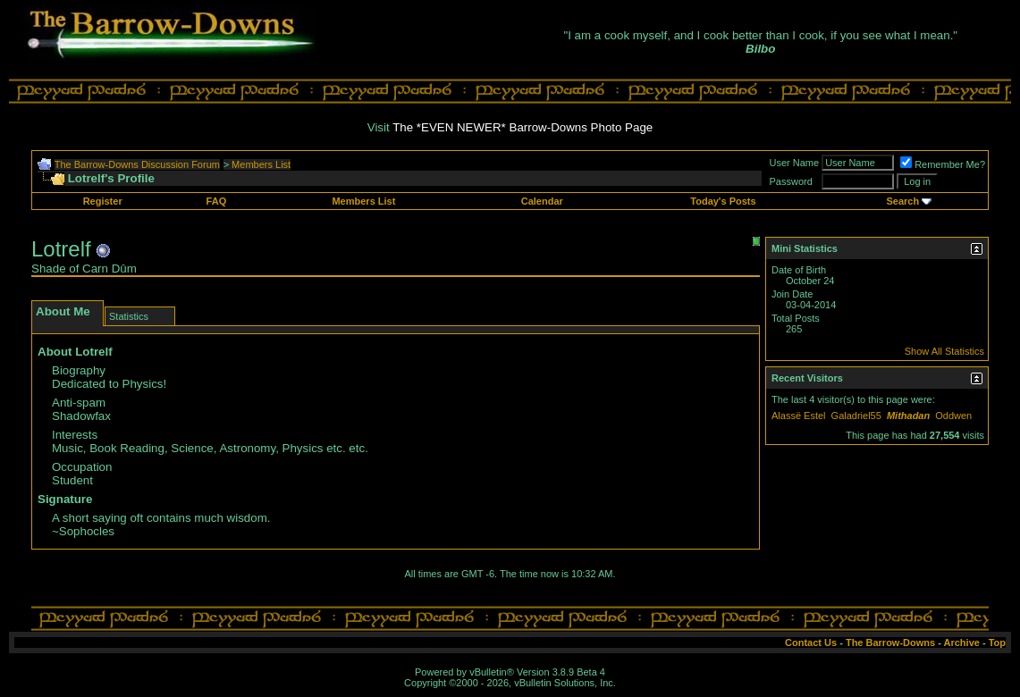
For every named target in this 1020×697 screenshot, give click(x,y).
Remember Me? (942, 164)
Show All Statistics (944, 351)
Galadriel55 (856, 415)
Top (997, 642)
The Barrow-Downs (890, 642)
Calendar (542, 201)
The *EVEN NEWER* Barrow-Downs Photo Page (522, 127)
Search (902, 201)
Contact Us (811, 642)
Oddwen (953, 415)
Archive (962, 642)
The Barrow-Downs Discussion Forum (137, 164)
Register (102, 201)
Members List (261, 164)
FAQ (217, 201)
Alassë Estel (798, 415)
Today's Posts (722, 201)
